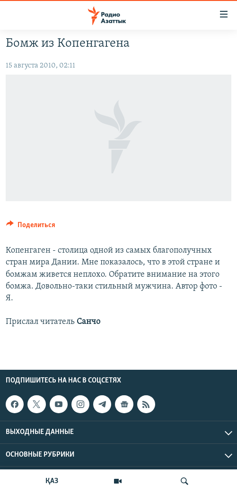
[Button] (30, 227)
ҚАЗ (51, 481)
